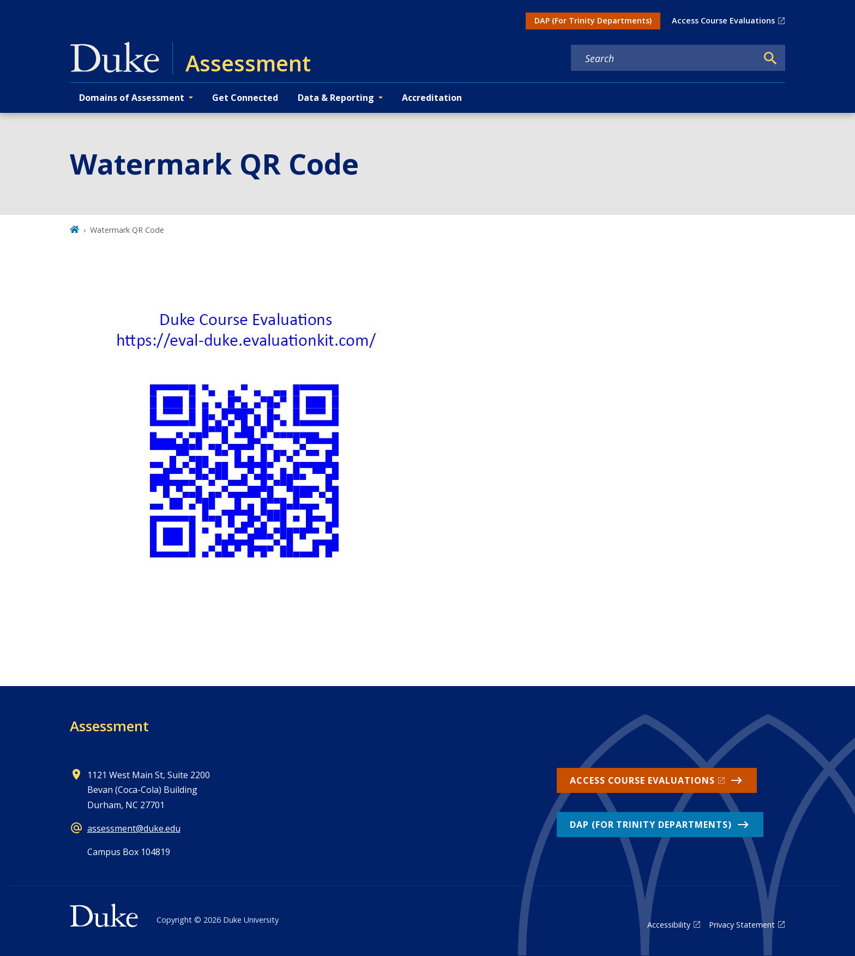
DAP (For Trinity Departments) (593, 20)
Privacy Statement (742, 924)
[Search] (770, 58)
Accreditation (432, 98)
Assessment (109, 726)
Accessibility (668, 924)
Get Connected (245, 98)
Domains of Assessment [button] (131, 98)
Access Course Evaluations (723, 20)
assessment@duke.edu (133, 828)
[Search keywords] (664, 58)
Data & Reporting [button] (336, 98)
